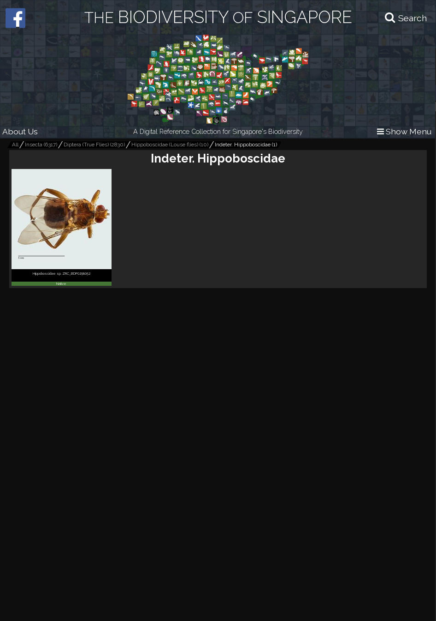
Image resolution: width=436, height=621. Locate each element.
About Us (20, 131)
